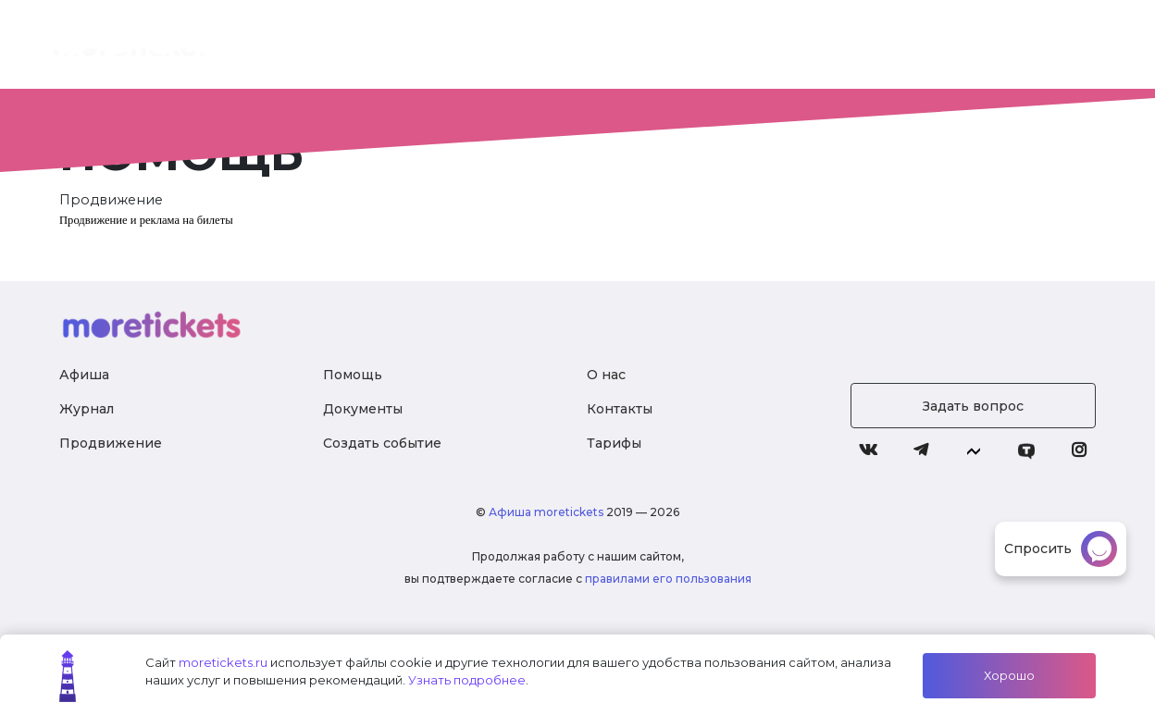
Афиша (84, 374)
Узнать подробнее (467, 679)
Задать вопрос (973, 406)
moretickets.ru (223, 662)
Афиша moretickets (546, 512)
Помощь (352, 374)
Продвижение (110, 443)
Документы (363, 408)
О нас (492, 47)
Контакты (619, 408)
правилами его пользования (668, 579)
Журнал (846, 47)
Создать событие (382, 443)
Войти (1019, 47)
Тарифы (662, 47)
